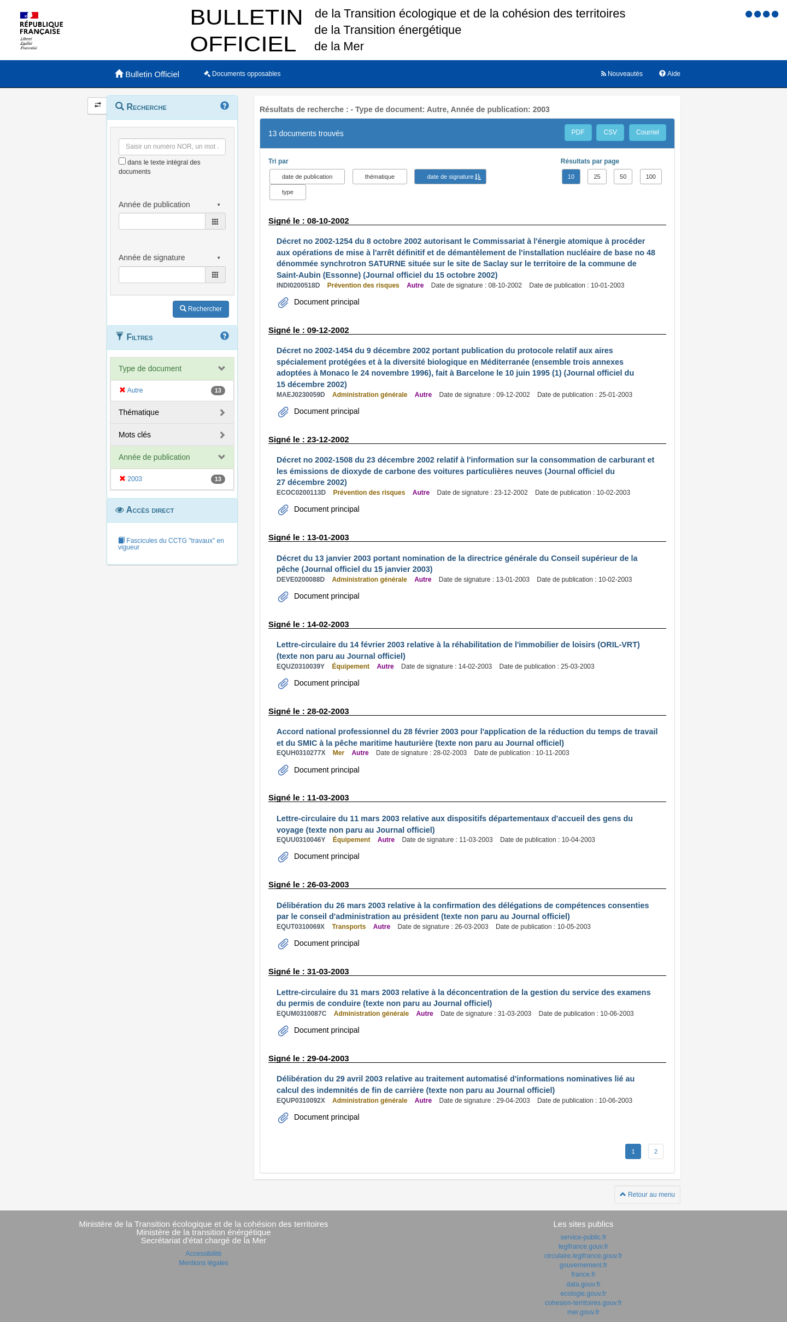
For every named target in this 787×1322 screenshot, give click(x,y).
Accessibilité (203, 1253)
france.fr (583, 1274)
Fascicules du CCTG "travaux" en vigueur (171, 544)
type (287, 192)
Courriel (647, 132)
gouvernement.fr (583, 1265)
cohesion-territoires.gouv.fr (583, 1303)
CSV (610, 132)
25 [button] (597, 176)
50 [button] (623, 176)
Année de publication (154, 457)
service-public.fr (583, 1237)
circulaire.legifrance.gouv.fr (583, 1256)
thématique (380, 176)
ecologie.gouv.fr (584, 1293)
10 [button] (571, 176)
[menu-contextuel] (122, 161)
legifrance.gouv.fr (583, 1246)
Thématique (139, 412)
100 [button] (651, 176)
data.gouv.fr (583, 1284)
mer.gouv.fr (583, 1312)
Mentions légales (203, 1263)
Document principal (326, 301)
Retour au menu (647, 1194)
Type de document (150, 368)
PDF (578, 132)
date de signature (450, 176)
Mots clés (135, 434)
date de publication (307, 176)
